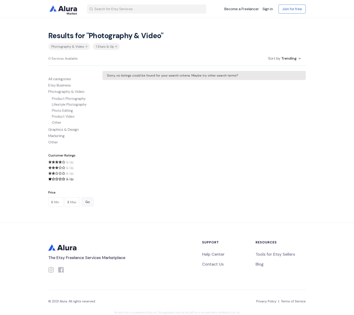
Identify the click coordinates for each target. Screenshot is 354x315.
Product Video (63, 116)
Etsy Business (59, 85)
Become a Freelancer (241, 9)
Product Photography (69, 98)
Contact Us (213, 264)
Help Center (213, 254)
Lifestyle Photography (69, 104)
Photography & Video (66, 91)
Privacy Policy (266, 301)
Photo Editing (62, 110)
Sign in (268, 9)
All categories (59, 79)
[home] (64, 9)
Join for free (292, 9)
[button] (285, 58)
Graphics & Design (63, 129)
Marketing (56, 135)
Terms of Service (293, 301)
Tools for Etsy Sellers (275, 254)
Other (56, 122)
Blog (260, 264)
